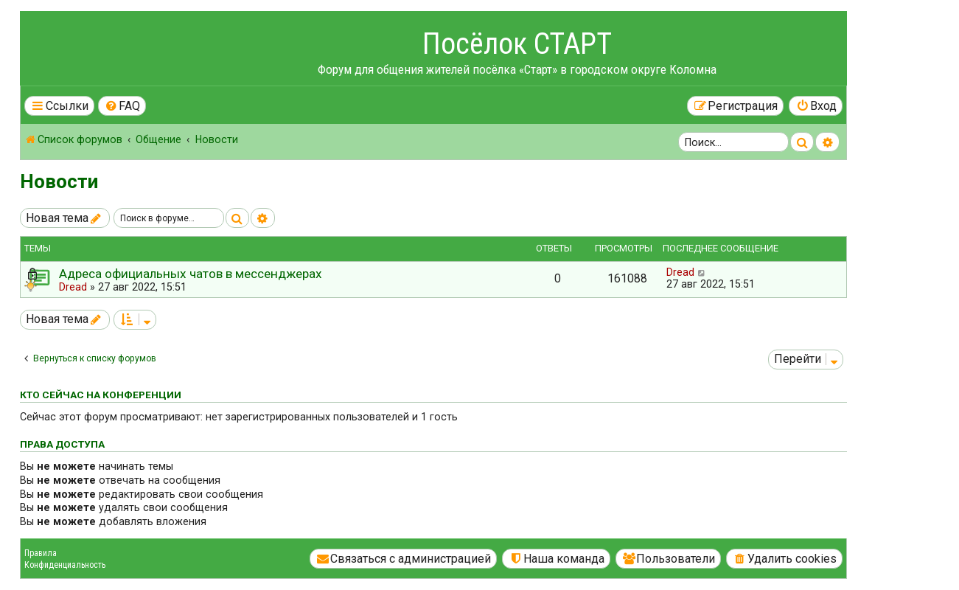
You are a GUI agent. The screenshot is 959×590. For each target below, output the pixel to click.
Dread (73, 287)
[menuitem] (122, 106)
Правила (40, 553)
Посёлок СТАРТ (517, 44)
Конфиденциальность (64, 565)
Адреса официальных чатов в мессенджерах (190, 273)
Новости (59, 181)
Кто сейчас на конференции (100, 394)
